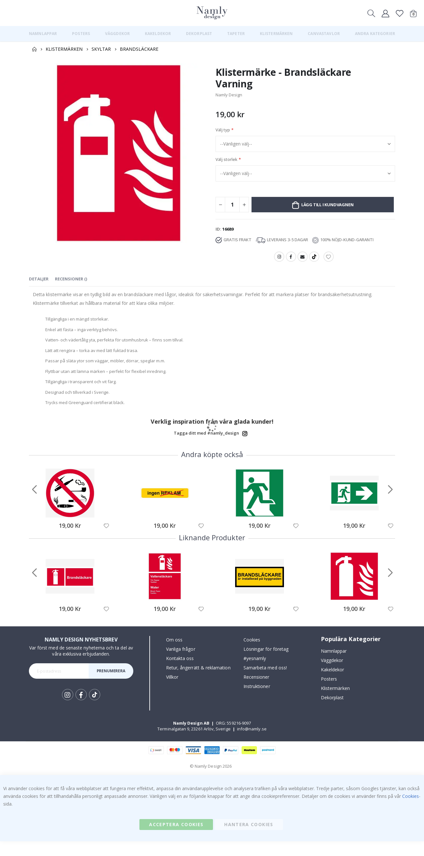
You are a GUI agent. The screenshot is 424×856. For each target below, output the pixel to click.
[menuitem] (43, 33)
